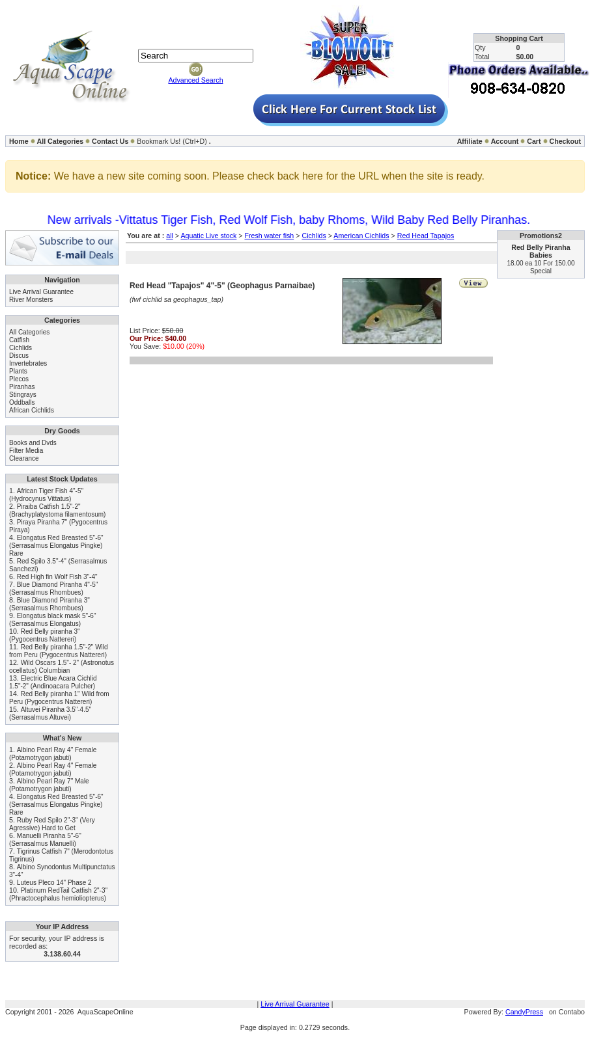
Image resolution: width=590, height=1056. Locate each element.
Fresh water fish (269, 235)
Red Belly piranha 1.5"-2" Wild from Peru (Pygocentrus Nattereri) (58, 650)
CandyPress (524, 1012)
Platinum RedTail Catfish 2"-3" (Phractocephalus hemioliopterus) (58, 894)
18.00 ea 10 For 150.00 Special (541, 267)
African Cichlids (31, 410)
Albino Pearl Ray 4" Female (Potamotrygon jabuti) (52, 753)
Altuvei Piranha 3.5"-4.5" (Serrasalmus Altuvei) (50, 713)
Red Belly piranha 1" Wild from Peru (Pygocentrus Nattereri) (59, 697)
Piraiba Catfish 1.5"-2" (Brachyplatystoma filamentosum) (57, 510)
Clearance (24, 458)
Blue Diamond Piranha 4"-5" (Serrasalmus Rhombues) (53, 588)
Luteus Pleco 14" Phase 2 (54, 882)
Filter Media (26, 450)
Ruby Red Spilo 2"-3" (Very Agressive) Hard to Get (52, 824)
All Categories (60, 141)
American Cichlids (361, 235)
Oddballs (22, 402)
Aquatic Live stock (208, 235)
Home (19, 141)
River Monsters (31, 299)
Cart (534, 141)
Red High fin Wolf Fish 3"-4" (57, 576)
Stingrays (22, 394)
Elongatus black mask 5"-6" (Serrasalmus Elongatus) (52, 619)
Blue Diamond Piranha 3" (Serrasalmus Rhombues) (49, 604)
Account (505, 141)
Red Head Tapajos (425, 235)
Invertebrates (28, 363)
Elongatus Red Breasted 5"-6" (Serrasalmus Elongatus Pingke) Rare (56, 545)
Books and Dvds (33, 442)
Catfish (19, 340)
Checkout (565, 141)
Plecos (19, 379)
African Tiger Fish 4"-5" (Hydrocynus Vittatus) (46, 494)
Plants (18, 371)
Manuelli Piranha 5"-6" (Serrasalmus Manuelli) (45, 839)
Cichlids (20, 347)
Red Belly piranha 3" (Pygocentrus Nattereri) (44, 635)
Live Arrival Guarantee (41, 291)
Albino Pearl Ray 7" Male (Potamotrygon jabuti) (49, 785)
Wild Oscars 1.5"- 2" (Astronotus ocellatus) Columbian (61, 666)
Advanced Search (195, 80)
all (169, 235)
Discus (19, 355)
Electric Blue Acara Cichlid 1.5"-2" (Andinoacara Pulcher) (53, 682)
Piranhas (22, 386)
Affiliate (470, 141)
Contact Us (110, 141)
